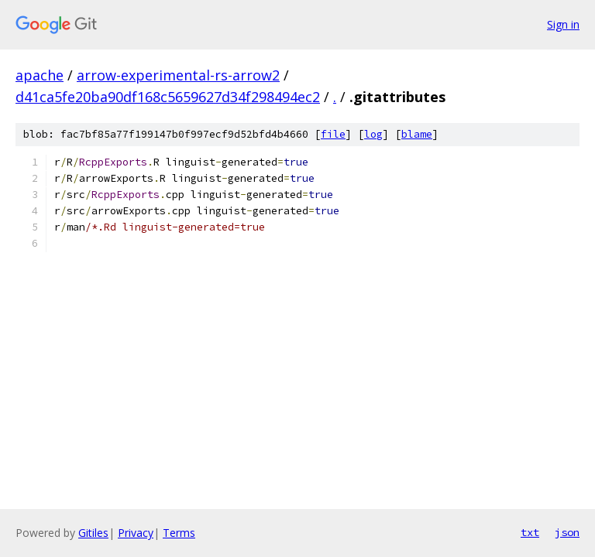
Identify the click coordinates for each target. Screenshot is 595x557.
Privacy (135, 532)
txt (530, 532)
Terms (179, 532)
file (333, 134)
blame (416, 134)
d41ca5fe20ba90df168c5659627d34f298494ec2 (167, 96)
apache (39, 75)
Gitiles (93, 532)
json (567, 532)
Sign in (563, 24)
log (373, 134)
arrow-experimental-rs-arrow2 (178, 75)
